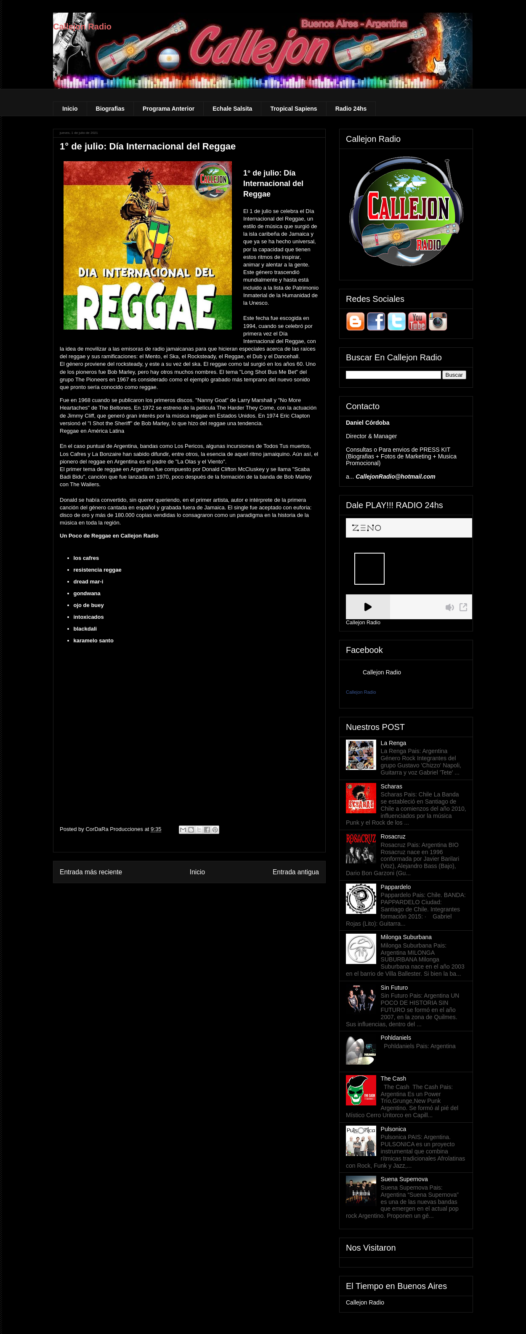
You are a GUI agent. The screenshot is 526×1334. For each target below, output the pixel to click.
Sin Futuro (394, 987)
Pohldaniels (396, 1037)
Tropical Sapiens (293, 108)
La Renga (393, 743)
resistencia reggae (98, 570)
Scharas (391, 786)
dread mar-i (89, 581)
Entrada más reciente (91, 872)
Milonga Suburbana (406, 937)
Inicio (70, 108)
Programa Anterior (168, 108)
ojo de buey (89, 605)
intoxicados (89, 617)
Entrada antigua (296, 872)
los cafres (86, 558)
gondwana (87, 593)
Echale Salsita (232, 108)
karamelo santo (94, 640)
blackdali (85, 629)
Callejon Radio (82, 26)
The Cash (393, 1078)
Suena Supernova (404, 1179)
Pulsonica (393, 1129)
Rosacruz (393, 836)
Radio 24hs (351, 108)
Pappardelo (396, 887)
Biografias (110, 108)
